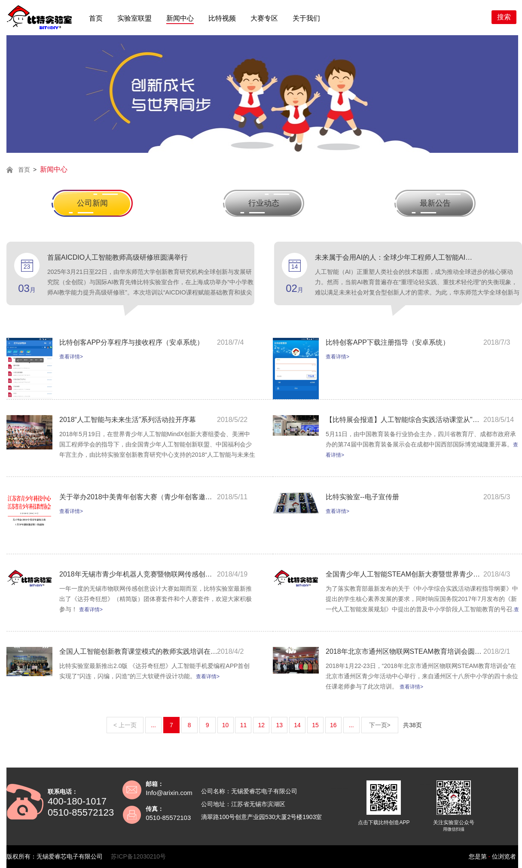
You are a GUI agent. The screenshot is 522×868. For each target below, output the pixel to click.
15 (315, 725)
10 (225, 725)
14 (297, 725)
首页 (96, 18)
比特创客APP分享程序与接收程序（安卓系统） (131, 342)
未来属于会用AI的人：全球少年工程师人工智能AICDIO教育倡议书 (394, 257)
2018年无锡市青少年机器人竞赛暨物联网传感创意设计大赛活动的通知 (138, 574)
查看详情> (71, 357)
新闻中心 (180, 18)
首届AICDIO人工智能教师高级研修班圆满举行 (117, 257)
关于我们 (306, 18)
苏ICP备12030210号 (138, 856)
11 (243, 725)
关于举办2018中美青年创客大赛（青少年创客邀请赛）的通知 (138, 497)
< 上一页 (125, 725)
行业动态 (263, 203)
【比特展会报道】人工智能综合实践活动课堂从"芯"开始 (405, 419)
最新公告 (435, 203)
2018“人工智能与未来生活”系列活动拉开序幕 (127, 419)
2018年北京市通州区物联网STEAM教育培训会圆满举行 (405, 651)
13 (279, 725)
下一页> (380, 725)
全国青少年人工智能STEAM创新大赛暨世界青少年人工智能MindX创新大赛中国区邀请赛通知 (405, 574)
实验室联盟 (134, 18)
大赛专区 (264, 18)
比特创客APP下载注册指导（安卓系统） (387, 342)
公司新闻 (92, 203)
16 (333, 725)
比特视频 (222, 18)
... (153, 725)
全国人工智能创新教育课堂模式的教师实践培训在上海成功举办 (138, 651)
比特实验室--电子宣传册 (362, 497)
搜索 (504, 17)
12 (261, 725)
